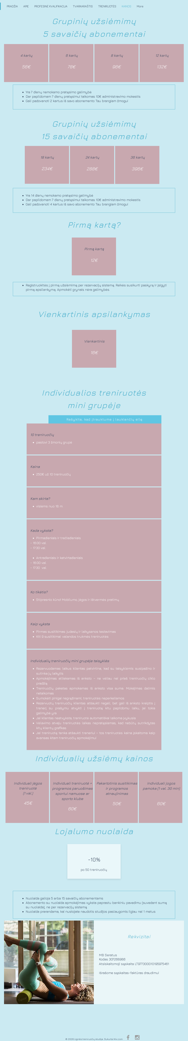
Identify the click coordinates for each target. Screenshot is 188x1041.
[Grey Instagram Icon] (137, 1037)
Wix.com (118, 1039)
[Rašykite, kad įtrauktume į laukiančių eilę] (104, 419)
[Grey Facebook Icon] (128, 1037)
